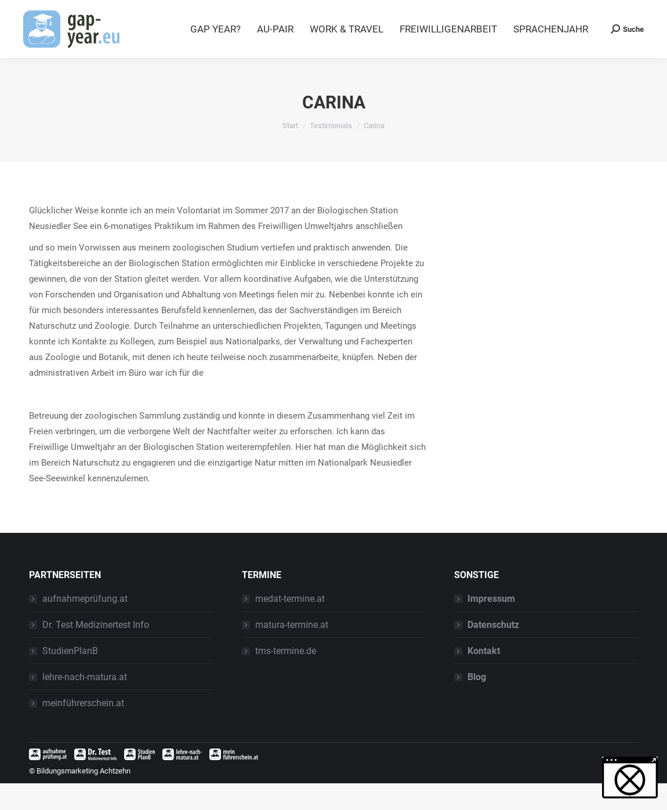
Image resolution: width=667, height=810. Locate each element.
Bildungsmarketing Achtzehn (83, 797)
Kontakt (483, 677)
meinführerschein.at (83, 729)
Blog (571, 13)
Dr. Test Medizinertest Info (95, 651)
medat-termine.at (290, 625)
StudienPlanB (70, 677)
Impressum (491, 625)
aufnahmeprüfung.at (85, 625)
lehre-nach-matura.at (84, 703)
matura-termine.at (291, 651)
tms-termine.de (285, 677)
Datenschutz (493, 651)
